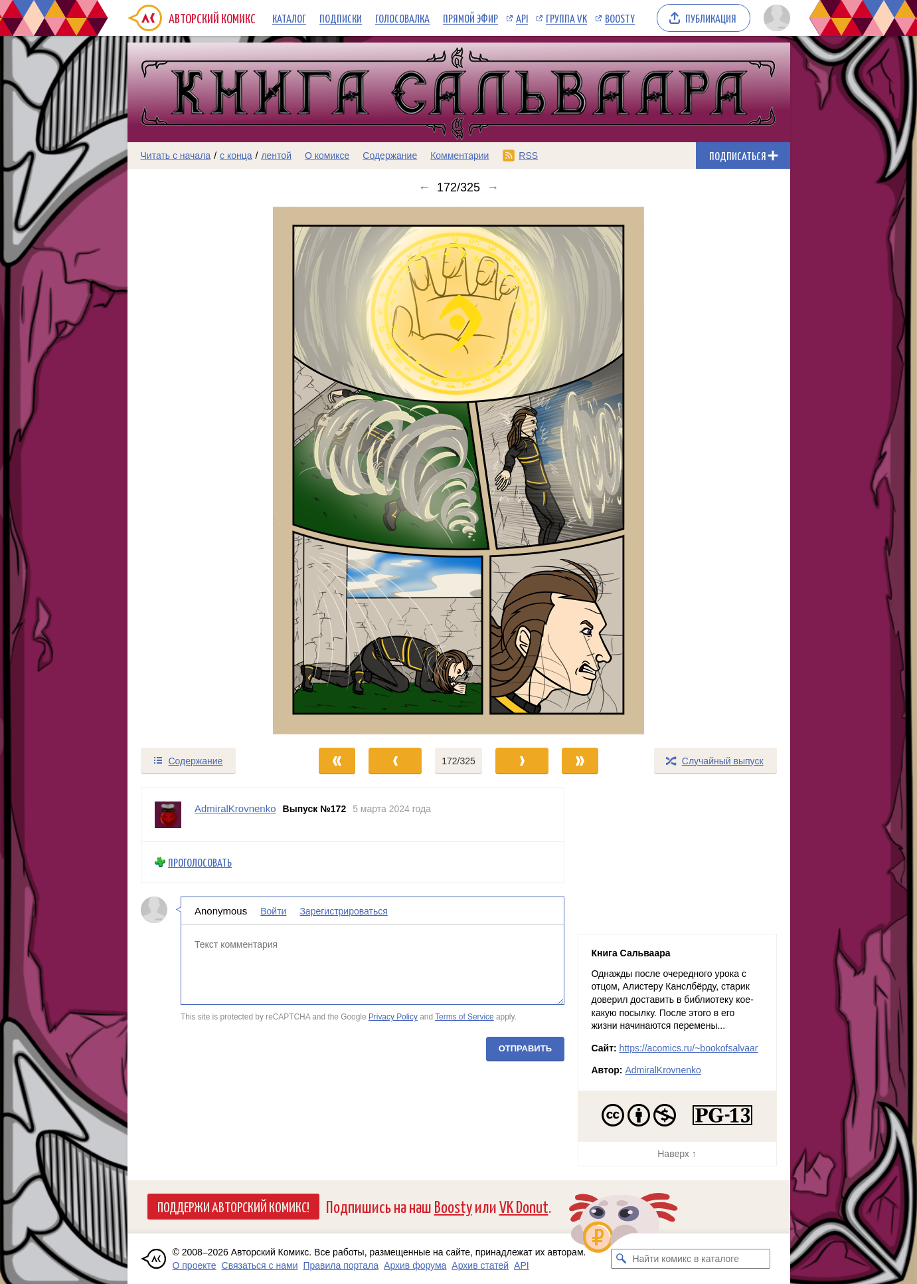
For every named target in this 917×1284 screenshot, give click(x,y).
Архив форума (415, 1265)
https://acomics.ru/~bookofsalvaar (689, 1048)
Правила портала (340, 1265)
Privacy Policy (392, 1016)
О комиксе (327, 155)
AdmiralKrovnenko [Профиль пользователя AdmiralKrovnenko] (235, 808)
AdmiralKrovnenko (663, 1070)
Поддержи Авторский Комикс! (233, 1206)
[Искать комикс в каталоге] (621, 1258)
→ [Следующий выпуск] (493, 187)
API (522, 18)
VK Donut (523, 1206)
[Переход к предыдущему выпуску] (210, 470)
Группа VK (566, 18)
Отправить (524, 1048)
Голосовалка (402, 18)
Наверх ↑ (676, 1153)
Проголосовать (200, 862)
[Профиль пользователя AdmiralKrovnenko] (168, 815)
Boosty (620, 18)
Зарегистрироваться (343, 910)
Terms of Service (464, 1016)
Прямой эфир (470, 18)
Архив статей (480, 1265)
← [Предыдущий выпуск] (424, 187)
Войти (273, 910)
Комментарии (459, 155)
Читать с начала (176, 155)
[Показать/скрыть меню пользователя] (774, 18)
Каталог (289, 18)
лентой (276, 155)
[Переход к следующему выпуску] (458, 470)
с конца (236, 155)
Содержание (390, 155)
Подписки (340, 18)
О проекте (194, 1265)
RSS (528, 155)
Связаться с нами (260, 1265)
